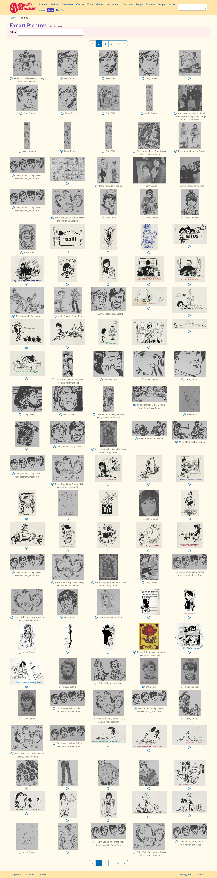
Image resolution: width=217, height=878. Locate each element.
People (139, 4)
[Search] (189, 7)
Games (99, 4)
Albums (43, 4)
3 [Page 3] (111, 43)
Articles (54, 4)
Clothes (80, 4)
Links (43, 874)
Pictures (150, 4)
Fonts (90, 4)
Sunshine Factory (23, 7)
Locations (128, 4)
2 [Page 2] (105, 43)
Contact (31, 874)
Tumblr (200, 874)
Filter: (13, 32)
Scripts (161, 4)
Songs (42, 10)
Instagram (185, 874)
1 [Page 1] (98, 43)
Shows (171, 4)
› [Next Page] (124, 43)
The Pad (60, 10)
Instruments (113, 4)
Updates (16, 874)
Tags (50, 10)
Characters (67, 4)
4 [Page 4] (118, 43)
